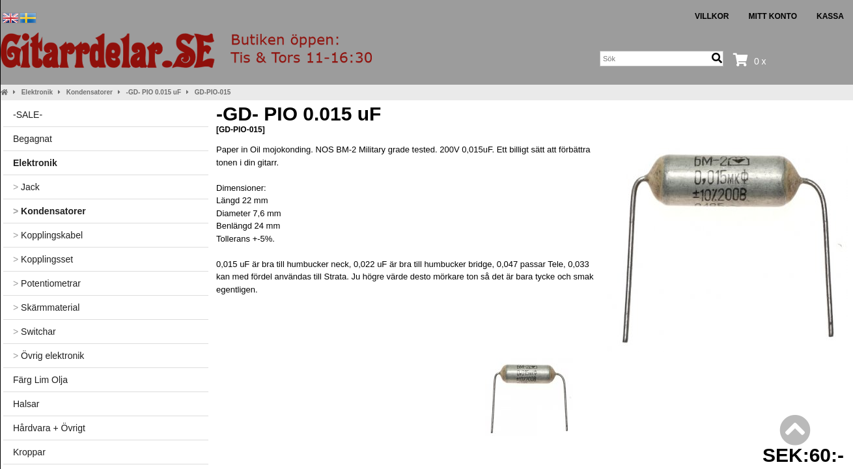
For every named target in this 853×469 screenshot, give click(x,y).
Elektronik (37, 92)
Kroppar (29, 452)
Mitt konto (773, 16)
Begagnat (32, 139)
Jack (26, 187)
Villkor (712, 16)
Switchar (34, 331)
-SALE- (27, 114)
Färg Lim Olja (40, 380)
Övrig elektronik (48, 355)
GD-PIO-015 (213, 92)
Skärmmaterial (46, 307)
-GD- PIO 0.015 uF (153, 92)
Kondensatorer (89, 92)
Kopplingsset (43, 259)
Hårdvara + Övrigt (49, 428)
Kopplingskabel (48, 235)
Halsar (26, 404)
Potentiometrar (47, 283)
